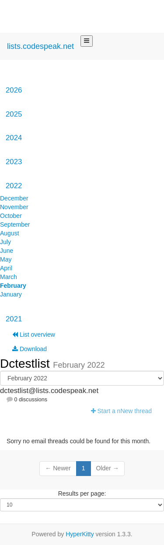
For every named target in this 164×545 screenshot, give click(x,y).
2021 (14, 319)
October (11, 215)
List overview (33, 334)
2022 (14, 186)
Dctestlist (26, 363)
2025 (14, 114)
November (14, 207)
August (9, 233)
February (13, 285)
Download (29, 348)
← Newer (57, 468)
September (15, 224)
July (5, 241)
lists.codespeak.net (40, 46)
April (6, 268)
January (11, 294)
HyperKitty (80, 534)
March (8, 276)
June (6, 250)
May (5, 259)
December (14, 198)
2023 (14, 162)
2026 (14, 90)
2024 (14, 138)
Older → (107, 468)
